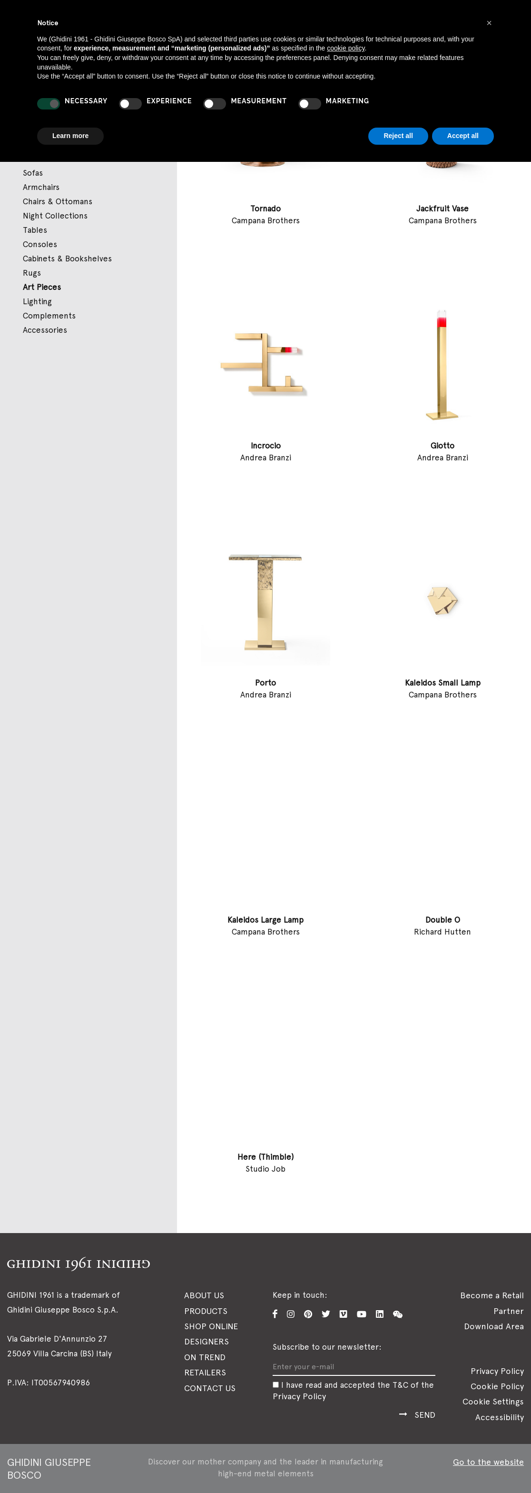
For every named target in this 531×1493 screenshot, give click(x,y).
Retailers (205, 1372)
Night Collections (55, 215)
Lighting (37, 301)
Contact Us (210, 1388)
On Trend (205, 1357)
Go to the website (488, 1462)
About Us (204, 1295)
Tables (35, 230)
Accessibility (499, 1417)
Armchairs (41, 187)
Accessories (45, 330)
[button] (489, 22)
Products (205, 1310)
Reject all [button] (398, 135)
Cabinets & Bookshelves (67, 258)
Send (424, 1415)
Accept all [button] (463, 135)
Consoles (40, 244)
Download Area (494, 1326)
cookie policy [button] (345, 48)
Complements (49, 315)
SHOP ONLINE (211, 1326)
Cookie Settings (493, 1401)
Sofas (33, 173)
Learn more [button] (70, 135)
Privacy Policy (299, 1396)
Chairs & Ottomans (57, 201)
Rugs (32, 273)
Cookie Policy (497, 1386)
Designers (206, 1341)
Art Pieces (42, 287)
